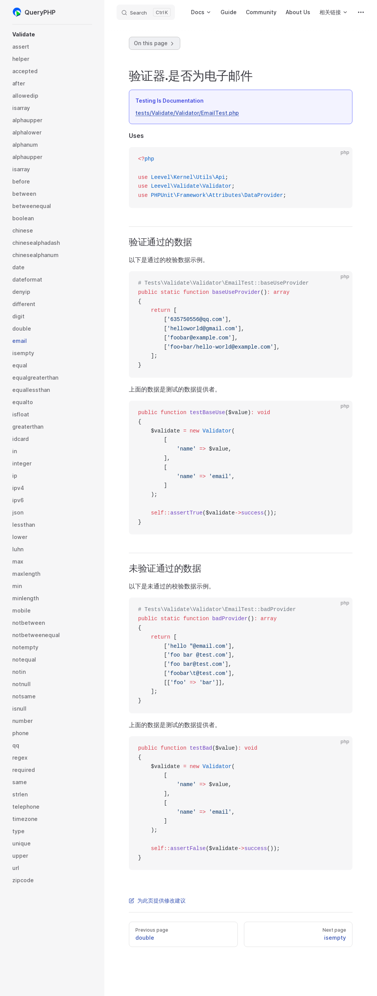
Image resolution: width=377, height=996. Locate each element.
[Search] (146, 12)
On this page (154, 43)
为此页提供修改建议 (157, 900)
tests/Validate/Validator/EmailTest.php (187, 113)
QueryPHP (34, 12)
